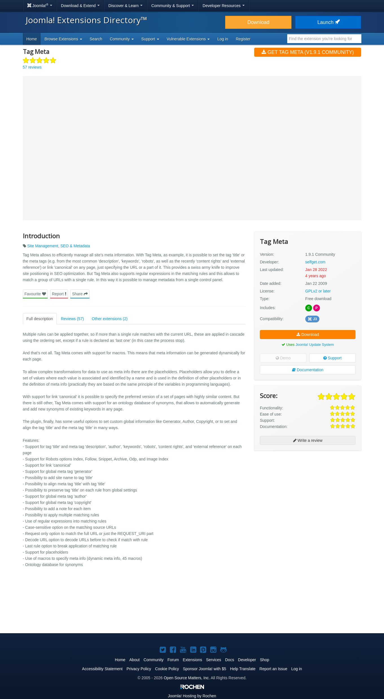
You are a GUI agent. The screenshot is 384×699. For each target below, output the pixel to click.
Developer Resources (224, 5)
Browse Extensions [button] (63, 39)
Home (32, 39)
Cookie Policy (167, 669)
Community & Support (172, 5)
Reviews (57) (72, 318)
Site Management (42, 246)
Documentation (307, 370)
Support (332, 358)
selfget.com (315, 262)
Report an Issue (274, 669)
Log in (222, 39)
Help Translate (242, 669)
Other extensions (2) (110, 318)
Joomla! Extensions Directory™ (86, 20)
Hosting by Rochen (192, 696)
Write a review (307, 440)
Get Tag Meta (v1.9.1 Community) (308, 52)
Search (96, 39)
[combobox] (324, 38)
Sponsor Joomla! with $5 (204, 669)
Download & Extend (80, 5)
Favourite (35, 294)
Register (243, 39)
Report (59, 294)
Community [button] (122, 39)
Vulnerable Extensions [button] (188, 39)
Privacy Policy (138, 669)
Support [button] (150, 39)
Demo (283, 358)
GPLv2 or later (318, 291)
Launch (328, 22)
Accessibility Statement (102, 669)
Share (79, 294)
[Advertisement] (307, 491)
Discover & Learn (125, 5)
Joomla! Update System (314, 344)
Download (258, 22)
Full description (40, 318)
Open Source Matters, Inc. (187, 678)
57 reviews (32, 67)
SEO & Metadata (75, 246)
